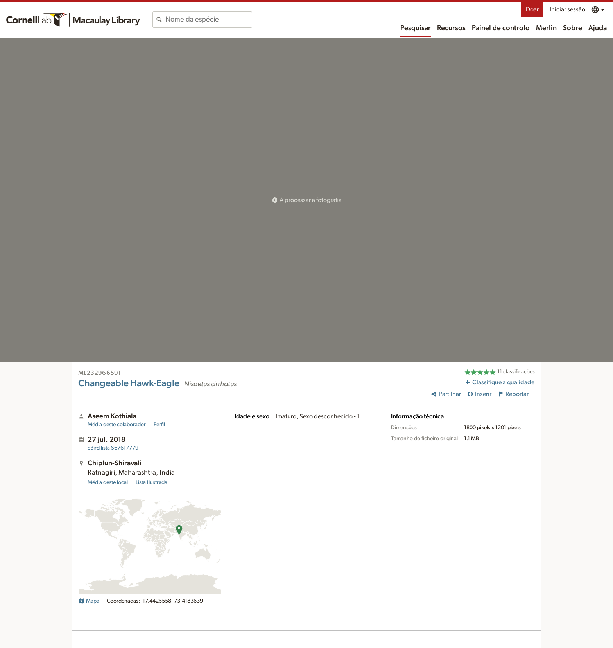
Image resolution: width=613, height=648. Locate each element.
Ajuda (597, 28)
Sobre (572, 28)
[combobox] (208, 19)
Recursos (451, 28)
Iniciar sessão (567, 9)
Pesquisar (415, 28)
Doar (532, 9)
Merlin (546, 28)
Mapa (88, 601)
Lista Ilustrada (151, 482)
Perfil (159, 424)
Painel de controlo (501, 28)
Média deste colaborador (117, 424)
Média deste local (108, 482)
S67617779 (113, 448)
